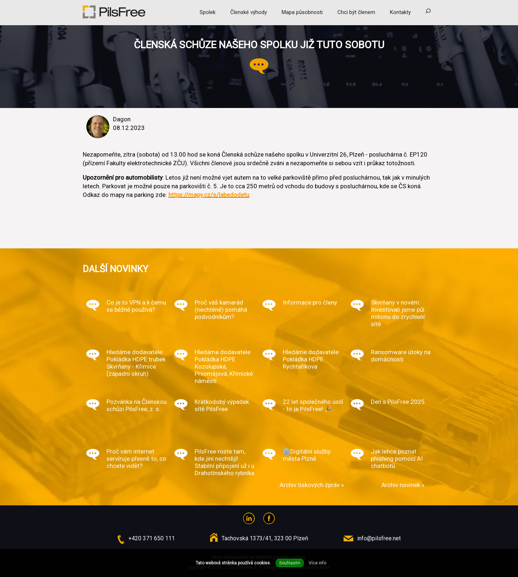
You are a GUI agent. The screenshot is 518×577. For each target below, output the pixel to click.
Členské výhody (248, 12)
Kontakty (400, 12)
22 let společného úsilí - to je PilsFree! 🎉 (313, 405)
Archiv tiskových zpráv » (312, 484)
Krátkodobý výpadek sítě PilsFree (222, 405)
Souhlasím (289, 562)
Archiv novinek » (402, 484)
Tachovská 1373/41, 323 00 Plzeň (265, 538)
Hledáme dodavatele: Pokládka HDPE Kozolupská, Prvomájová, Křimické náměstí (224, 366)
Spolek (207, 12)
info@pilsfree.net (379, 538)
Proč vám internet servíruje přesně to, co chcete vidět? (136, 458)
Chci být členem (356, 12)
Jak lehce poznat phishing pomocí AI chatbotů (397, 458)
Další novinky (115, 268)
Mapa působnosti (302, 12)
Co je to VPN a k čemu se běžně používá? (136, 306)
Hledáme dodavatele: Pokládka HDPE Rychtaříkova (311, 359)
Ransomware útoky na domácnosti (401, 355)
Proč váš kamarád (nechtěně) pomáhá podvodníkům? (221, 309)
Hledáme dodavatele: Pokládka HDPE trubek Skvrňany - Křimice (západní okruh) (135, 362)
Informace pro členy (310, 302)
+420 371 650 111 (151, 538)
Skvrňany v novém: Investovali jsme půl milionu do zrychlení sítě (398, 313)
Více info (317, 562)
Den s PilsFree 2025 (398, 401)
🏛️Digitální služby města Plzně (307, 455)
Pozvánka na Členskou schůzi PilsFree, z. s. (136, 405)
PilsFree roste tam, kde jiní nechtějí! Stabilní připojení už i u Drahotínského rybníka (224, 462)
